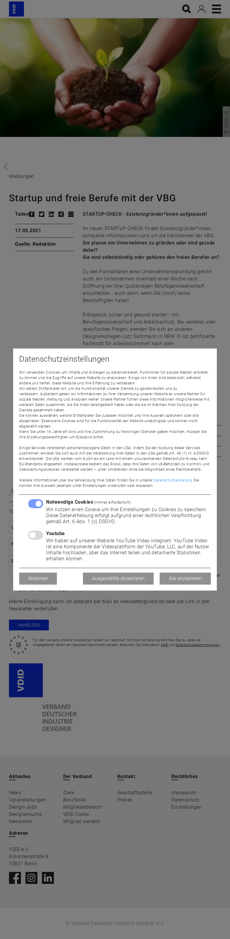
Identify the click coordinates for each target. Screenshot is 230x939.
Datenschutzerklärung (173, 480)
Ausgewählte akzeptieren (118, 578)
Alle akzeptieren (185, 578)
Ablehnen (38, 578)
